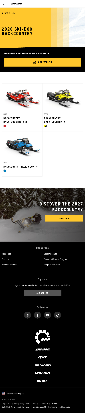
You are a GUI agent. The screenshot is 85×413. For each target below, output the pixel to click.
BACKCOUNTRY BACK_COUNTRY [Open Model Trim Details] (21, 166)
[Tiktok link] (57, 314)
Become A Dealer (9, 264)
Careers (5, 259)
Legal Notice (6, 403)
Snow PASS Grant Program (55, 259)
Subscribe (42, 292)
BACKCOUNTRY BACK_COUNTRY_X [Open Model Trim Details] (54, 119)
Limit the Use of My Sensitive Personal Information (52, 407)
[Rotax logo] (42, 380)
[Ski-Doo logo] (16, 4)
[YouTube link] (47, 314)
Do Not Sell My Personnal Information (16, 407)
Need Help (6, 253)
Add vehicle (42, 62)
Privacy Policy (19, 403)
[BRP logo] (42, 336)
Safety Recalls (50, 253)
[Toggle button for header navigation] (4, 4)
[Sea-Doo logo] (42, 365)
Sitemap (54, 403)
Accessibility (43, 403)
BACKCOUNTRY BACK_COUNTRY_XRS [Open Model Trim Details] (15, 119)
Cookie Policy (31, 403)
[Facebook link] (37, 314)
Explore (64, 218)
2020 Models (9, 13)
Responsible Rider (52, 264)
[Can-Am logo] (42, 372)
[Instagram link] (27, 314)
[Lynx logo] (42, 357)
